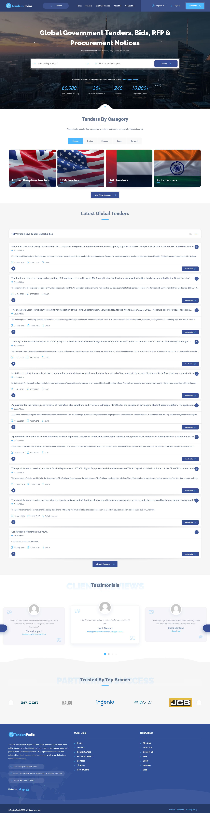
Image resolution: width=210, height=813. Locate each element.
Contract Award (84, 752)
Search (166, 64)
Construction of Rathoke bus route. (29, 531)
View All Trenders (105, 564)
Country (75, 141)
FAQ (145, 756)
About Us (118, 6)
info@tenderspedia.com (27, 767)
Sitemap (81, 765)
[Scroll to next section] (105, 103)
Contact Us (130, 6)
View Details (190, 268)
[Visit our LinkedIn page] (27, 789)
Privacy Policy (191, 810)
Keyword (134, 141)
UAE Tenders (118, 180)
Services (81, 761)
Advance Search (130, 80)
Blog (145, 770)
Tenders (88, 6)
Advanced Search (85, 756)
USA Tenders (70, 180)
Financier (105, 141)
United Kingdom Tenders (31, 180)
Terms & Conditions (176, 810)
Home (79, 6)
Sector (119, 141)
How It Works (83, 770)
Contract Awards (103, 6)
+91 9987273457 (27, 780)
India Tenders (167, 180)
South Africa (17, 250)
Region (90, 141)
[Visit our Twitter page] (23, 789)
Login (145, 761)
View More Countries (106, 195)
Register (147, 765)
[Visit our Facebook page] (20, 789)
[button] (13, 268)
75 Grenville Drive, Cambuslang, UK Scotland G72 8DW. (41, 774)
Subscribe (195, 6)
